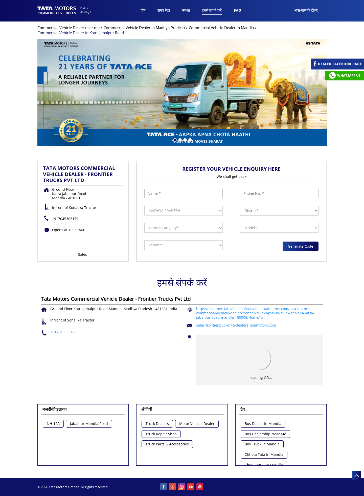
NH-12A (53, 424)
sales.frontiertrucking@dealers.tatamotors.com (236, 325)
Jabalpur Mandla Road (89, 424)
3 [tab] (184, 139)
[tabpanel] (182, 92)
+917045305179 (65, 218)
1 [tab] (174, 139)
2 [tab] (179, 139)
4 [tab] (189, 139)
